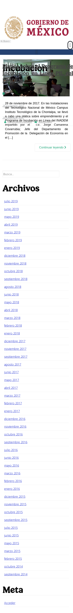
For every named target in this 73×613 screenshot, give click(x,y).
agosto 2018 (12, 287)
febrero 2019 (13, 240)
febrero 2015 (13, 559)
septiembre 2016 (15, 442)
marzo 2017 (12, 396)
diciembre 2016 (14, 419)
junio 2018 (11, 294)
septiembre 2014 (15, 574)
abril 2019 (11, 224)
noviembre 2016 (15, 426)
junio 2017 (11, 372)
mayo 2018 (11, 302)
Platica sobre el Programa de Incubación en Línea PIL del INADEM (38, 73)
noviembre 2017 (15, 349)
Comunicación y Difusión (20, 121)
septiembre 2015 (15, 520)
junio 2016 (11, 458)
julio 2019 (11, 201)
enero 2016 (12, 489)
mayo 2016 (11, 465)
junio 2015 (11, 535)
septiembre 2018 (15, 279)
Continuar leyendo (52, 147)
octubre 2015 (13, 512)
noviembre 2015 (15, 504)
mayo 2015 (11, 543)
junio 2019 (11, 209)
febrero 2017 (13, 403)
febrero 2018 (13, 325)
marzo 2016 (12, 473)
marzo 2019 (12, 232)
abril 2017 (11, 388)
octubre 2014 (13, 566)
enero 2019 (12, 248)
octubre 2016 (13, 434)
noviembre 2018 (15, 263)
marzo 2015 (12, 551)
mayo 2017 (11, 380)
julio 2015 (11, 528)
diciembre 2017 (14, 341)
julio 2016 (11, 450)
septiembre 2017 (15, 357)
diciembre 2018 (14, 256)
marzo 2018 (12, 318)
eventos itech (45, 121)
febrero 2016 (13, 481)
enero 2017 (12, 411)
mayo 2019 (11, 217)
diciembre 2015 (14, 497)
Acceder (9, 603)
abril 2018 (11, 310)
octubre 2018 (13, 271)
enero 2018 (12, 333)
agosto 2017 (12, 364)
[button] (70, 45)
